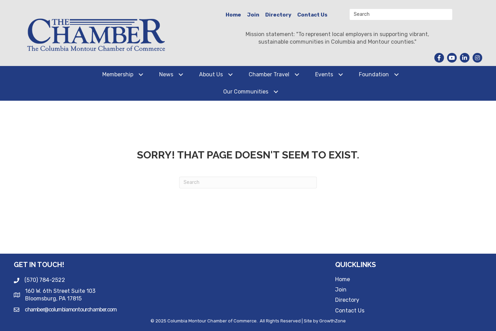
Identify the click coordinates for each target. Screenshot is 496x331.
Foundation (374, 74)
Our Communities (245, 91)
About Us (211, 74)
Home (233, 15)
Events (324, 74)
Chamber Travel (269, 74)
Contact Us (312, 15)
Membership (117, 74)
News (166, 74)
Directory (278, 15)
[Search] (248, 182)
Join (253, 15)
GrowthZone (332, 320)
